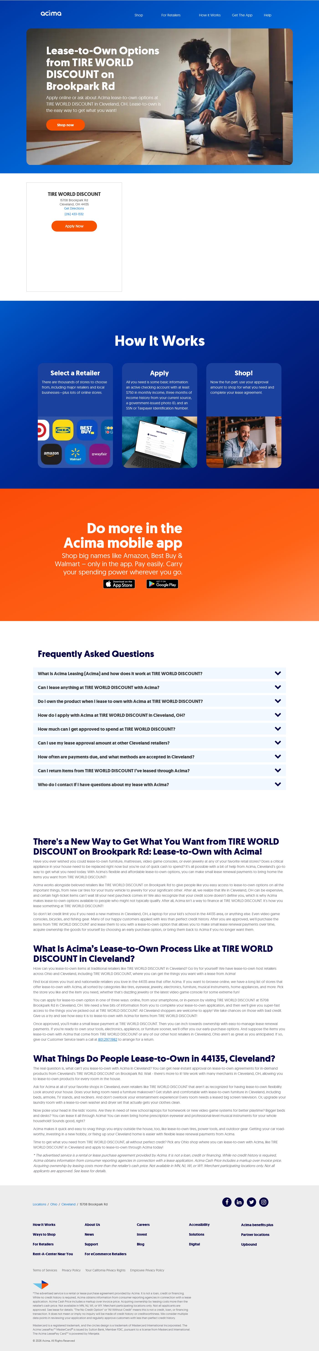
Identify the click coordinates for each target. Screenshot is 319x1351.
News (89, 1234)
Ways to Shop (44, 1234)
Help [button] (268, 15)
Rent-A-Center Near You (53, 1254)
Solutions (196, 1234)
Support (91, 1244)
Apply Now (74, 226)
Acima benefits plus (257, 1224)
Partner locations (255, 1234)
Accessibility (199, 1224)
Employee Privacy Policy (147, 1270)
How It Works (44, 1224)
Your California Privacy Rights (105, 1270)
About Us (92, 1224)
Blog (140, 1244)
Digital (194, 1244)
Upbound (249, 1244)
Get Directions (74, 208)
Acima (51, 14)
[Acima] (40, 1284)
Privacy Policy (71, 1270)
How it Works (210, 15)
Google (164, 585)
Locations (39, 1204)
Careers (143, 1224)
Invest (142, 1234)
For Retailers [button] (171, 15)
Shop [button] (139, 15)
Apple (121, 585)
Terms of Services (45, 1270)
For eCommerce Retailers (105, 1254)
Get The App (242, 15)
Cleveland (68, 1204)
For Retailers (43, 1244)
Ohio (53, 1204)
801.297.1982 (107, 1039)
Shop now (65, 125)
